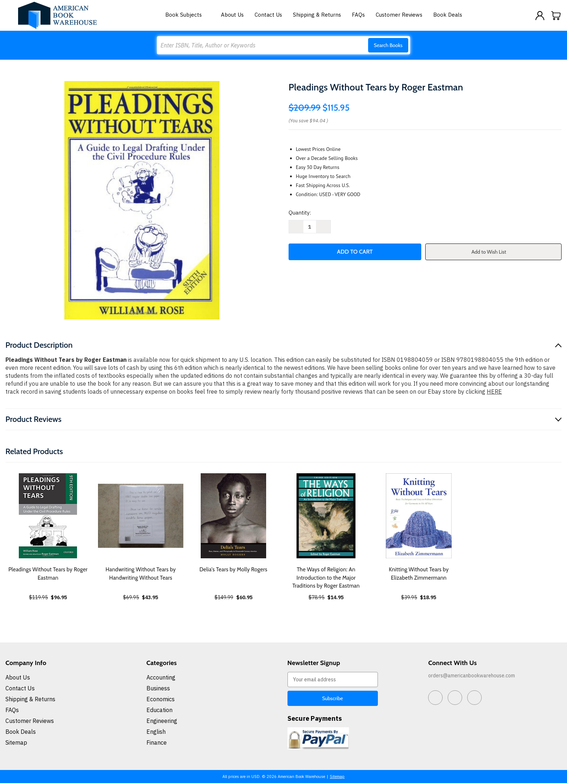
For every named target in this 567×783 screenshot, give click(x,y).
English (156, 731)
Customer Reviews (399, 14)
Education (159, 710)
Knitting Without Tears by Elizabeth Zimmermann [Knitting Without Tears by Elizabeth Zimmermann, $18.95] (419, 573)
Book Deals (447, 14)
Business (158, 688)
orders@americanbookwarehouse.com (471, 675)
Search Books (388, 45)
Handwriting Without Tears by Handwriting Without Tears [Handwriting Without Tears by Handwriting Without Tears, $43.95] (141, 573)
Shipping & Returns (317, 14)
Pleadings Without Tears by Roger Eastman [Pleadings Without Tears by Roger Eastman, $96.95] (48, 573)
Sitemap (16, 742)
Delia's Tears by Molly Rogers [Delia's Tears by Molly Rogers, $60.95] (233, 569)
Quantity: (300, 212)
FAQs (358, 14)
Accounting (160, 677)
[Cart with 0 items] (556, 15)
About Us (232, 14)
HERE (494, 391)
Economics (160, 699)
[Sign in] (539, 15)
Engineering (161, 720)
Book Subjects (187, 14)
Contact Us (268, 14)
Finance (156, 742)
